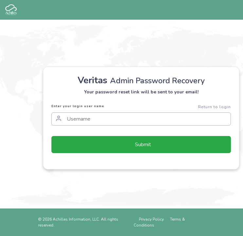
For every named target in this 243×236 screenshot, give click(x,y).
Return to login (214, 106)
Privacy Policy (151, 219)
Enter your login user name (77, 106)
